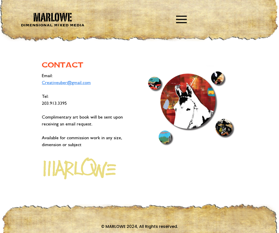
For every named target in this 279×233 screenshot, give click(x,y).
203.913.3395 (54, 104)
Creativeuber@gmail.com (66, 83)
